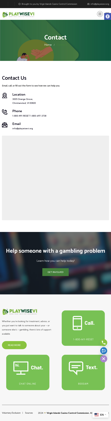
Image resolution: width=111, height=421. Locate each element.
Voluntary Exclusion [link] (11, 412)
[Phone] (103, 342)
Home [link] (48, 44)
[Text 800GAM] (103, 350)
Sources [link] (29, 412)
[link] (107, 16)
